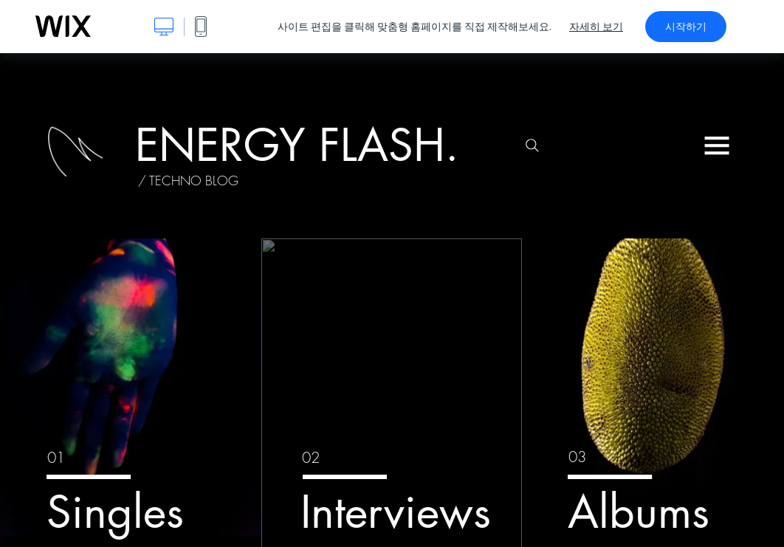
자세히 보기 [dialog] (596, 26)
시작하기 (685, 26)
